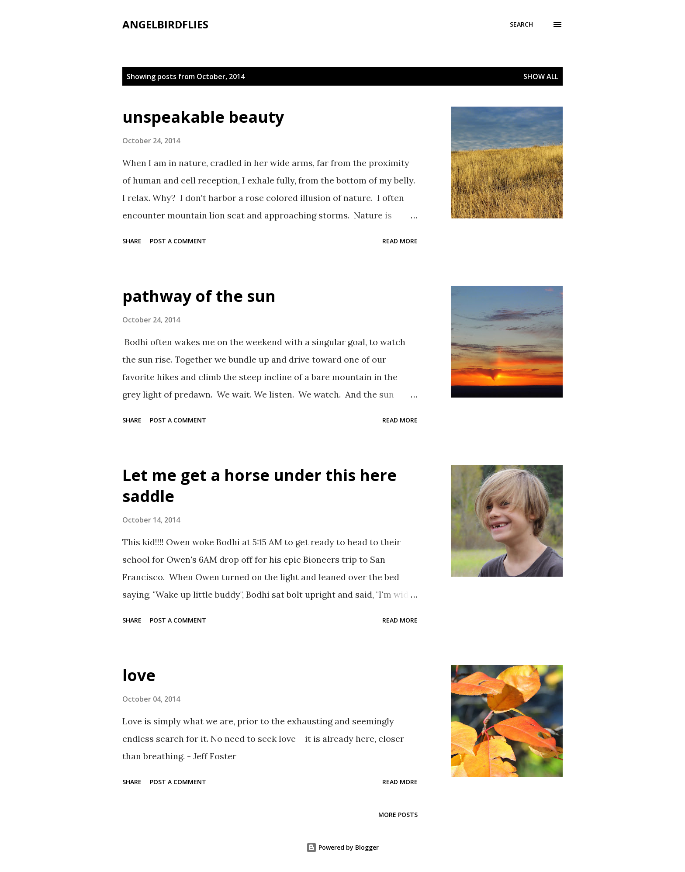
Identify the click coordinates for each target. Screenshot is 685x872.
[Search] (521, 24)
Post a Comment (178, 241)
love (139, 675)
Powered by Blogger (342, 847)
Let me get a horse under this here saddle (259, 485)
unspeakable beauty (203, 117)
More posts (398, 814)
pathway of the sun (199, 296)
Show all (540, 76)
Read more (400, 241)
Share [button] (132, 241)
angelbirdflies (165, 24)
